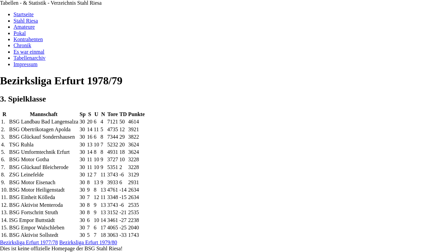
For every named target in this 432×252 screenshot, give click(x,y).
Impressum (25, 64)
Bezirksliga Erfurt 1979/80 (88, 242)
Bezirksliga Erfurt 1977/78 (29, 242)
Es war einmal (29, 52)
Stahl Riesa (26, 21)
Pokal (20, 33)
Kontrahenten (28, 39)
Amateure (24, 27)
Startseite (24, 14)
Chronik (22, 45)
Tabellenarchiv (30, 58)
